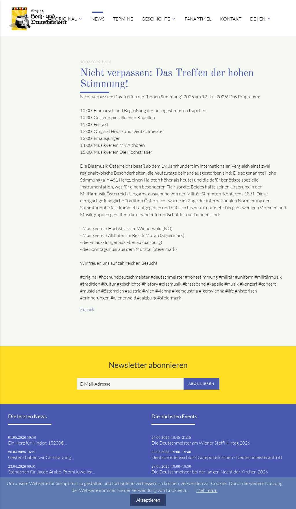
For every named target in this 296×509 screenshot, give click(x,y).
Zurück (87, 309)
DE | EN (260, 19)
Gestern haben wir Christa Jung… (41, 457)
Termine (123, 19)
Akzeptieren (148, 500)
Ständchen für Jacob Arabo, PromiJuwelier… (51, 471)
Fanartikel (198, 19)
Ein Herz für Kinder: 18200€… (37, 442)
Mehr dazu (207, 490)
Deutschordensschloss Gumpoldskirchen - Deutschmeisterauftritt (216, 457)
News (97, 19)
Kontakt (230, 19)
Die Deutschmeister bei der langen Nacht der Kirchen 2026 (209, 471)
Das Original (64, 19)
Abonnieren (201, 384)
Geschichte (159, 19)
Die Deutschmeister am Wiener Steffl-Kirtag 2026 (200, 442)
